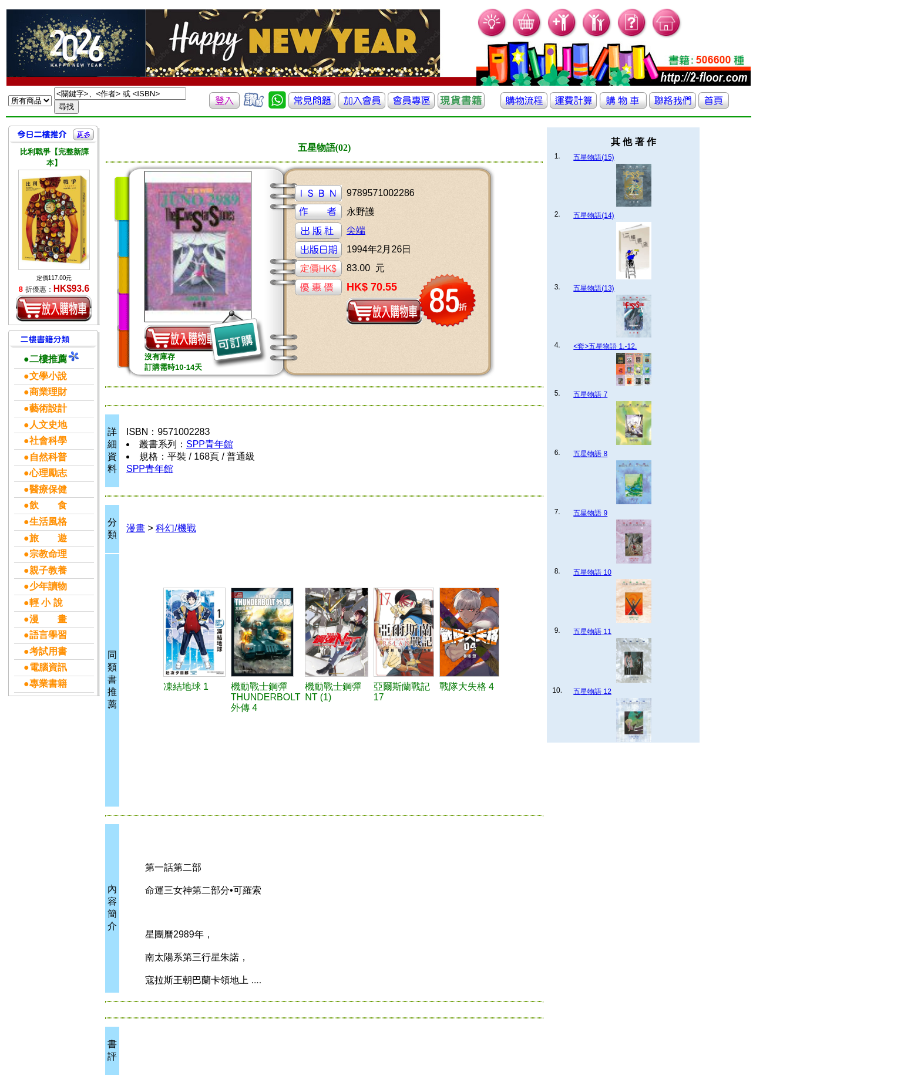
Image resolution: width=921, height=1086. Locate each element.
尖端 (356, 230)
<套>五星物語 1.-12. (605, 346)
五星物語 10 (592, 572)
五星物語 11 (592, 632)
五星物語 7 (590, 394)
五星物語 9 (590, 513)
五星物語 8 (590, 454)
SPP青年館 (209, 444)
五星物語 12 (592, 691)
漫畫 (135, 528)
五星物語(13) (593, 288)
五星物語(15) (593, 157)
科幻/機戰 (176, 528)
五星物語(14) (593, 215)
